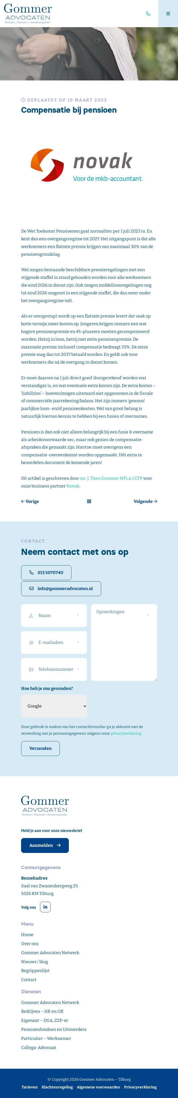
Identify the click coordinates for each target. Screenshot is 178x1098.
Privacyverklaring (140, 1087)
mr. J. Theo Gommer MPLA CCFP (111, 478)
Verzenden (40, 748)
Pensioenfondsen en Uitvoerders (53, 1029)
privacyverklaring (126, 733)
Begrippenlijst (35, 970)
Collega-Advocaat (38, 1047)
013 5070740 (46, 572)
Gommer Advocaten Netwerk (50, 952)
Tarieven (30, 1087)
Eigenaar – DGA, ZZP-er (44, 1020)
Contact (29, 979)
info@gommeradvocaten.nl (61, 588)
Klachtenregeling (57, 1087)
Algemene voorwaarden (98, 1087)
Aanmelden (45, 845)
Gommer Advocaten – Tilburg (105, 1079)
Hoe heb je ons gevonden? (47, 688)
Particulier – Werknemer (46, 1038)
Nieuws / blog (34, 961)
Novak (72, 486)
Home (27, 934)
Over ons (30, 943)
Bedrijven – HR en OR (42, 1011)
